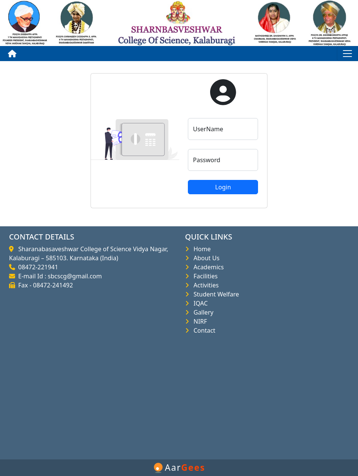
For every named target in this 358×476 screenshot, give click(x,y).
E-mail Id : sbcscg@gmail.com (58, 276)
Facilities (204, 276)
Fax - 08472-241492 (44, 285)
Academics (207, 267)
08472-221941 (36, 267)
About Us (205, 258)
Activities (205, 285)
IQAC (199, 303)
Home (201, 249)
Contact (203, 330)
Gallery (202, 312)
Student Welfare (215, 294)
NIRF (199, 321)
